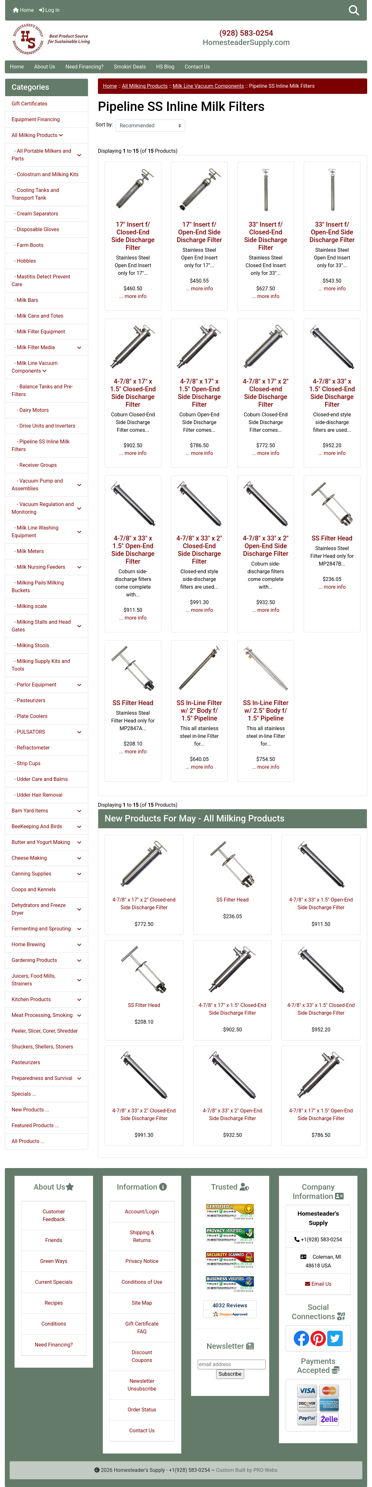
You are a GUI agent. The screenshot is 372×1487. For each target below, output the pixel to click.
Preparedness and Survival (46, 1078)
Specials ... (24, 1094)
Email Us (318, 1284)
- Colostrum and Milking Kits (45, 174)
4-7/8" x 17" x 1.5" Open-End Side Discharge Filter (199, 392)
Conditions (54, 1324)
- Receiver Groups (34, 465)
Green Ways (53, 1261)
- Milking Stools (30, 645)
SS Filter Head (332, 538)
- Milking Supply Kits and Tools (41, 665)
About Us (44, 67)
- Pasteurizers (28, 700)
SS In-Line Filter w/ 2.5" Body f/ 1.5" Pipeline (265, 710)
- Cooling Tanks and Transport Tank (35, 194)
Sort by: (104, 125)
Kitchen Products (46, 999)
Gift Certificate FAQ (141, 1328)
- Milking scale (29, 606)
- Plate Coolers (29, 716)
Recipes (54, 1303)
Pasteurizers (26, 1062)
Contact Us (197, 67)
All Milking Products (145, 86)
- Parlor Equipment (46, 685)
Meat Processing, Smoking (46, 1015)
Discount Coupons (142, 1356)
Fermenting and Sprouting (46, 929)
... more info (133, 296)
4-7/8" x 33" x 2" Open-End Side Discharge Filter (266, 546)
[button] (354, 10)
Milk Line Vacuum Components (208, 86)
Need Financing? (84, 67)
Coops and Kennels (34, 889)
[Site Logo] (65, 39)
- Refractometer (31, 748)
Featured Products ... (35, 1125)
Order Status (142, 1410)
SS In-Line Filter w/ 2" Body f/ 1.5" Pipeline (199, 710)
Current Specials (54, 1282)
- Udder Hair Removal (37, 795)
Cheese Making (46, 858)
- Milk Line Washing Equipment (46, 532)
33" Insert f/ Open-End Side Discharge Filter (332, 232)
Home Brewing (46, 944)
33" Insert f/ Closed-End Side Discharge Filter (265, 236)
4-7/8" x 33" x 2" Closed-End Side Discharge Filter (199, 549)
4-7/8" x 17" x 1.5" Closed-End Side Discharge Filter (133, 392)
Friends (53, 1240)
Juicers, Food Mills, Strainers (46, 980)
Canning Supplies (46, 874)
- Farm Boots (27, 245)
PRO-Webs (265, 1470)
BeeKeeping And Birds (46, 826)
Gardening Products (46, 960)
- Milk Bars (25, 300)
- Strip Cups (26, 763)
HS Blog (165, 67)
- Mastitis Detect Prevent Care (41, 280)
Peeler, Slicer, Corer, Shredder (45, 1031)
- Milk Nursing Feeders (46, 567)
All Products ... (28, 1141)
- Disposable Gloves (35, 229)
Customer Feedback (54, 1215)
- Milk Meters (28, 551)
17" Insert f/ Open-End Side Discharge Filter (199, 232)
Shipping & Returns (142, 1236)
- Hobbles (24, 261)
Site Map (142, 1303)
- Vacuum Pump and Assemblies (46, 485)
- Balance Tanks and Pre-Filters (42, 390)
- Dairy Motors (30, 410)
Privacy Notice (142, 1261)
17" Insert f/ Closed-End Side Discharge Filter (133, 236)
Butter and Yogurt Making (46, 842)
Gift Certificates (29, 104)
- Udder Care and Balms (40, 779)
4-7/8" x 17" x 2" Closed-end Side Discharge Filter (266, 392)
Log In (49, 10)
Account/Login (142, 1212)
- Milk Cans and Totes (37, 316)
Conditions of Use (141, 1282)
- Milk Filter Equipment (38, 332)
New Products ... (30, 1110)
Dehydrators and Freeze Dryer (46, 909)
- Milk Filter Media (46, 347)
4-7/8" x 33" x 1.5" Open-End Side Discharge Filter (133, 549)
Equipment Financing (36, 119)
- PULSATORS (46, 732)
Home (23, 10)
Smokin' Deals (130, 67)
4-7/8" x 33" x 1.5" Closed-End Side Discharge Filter (332, 392)
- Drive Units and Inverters (43, 426)
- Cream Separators (35, 214)
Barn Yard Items (46, 811)
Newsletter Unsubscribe (142, 1385)
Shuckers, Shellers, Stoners (42, 1047)
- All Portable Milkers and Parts (46, 155)
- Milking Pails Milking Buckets (38, 587)
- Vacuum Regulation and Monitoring (46, 508)
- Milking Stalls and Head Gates (46, 626)
